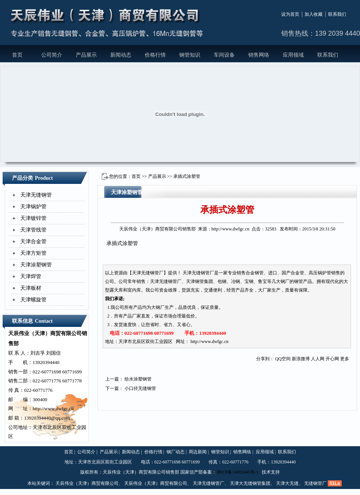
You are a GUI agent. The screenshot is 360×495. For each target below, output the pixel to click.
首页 (17, 55)
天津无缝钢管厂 (208, 483)
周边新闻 (198, 451)
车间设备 (224, 55)
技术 (266, 472)
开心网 (332, 358)
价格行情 (155, 55)
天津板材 (30, 288)
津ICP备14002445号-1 (237, 472)
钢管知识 (189, 55)
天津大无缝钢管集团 (250, 483)
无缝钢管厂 (315, 483)
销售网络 (258, 55)
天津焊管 (30, 276)
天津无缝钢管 (36, 195)
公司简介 (51, 55)
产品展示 (86, 55)
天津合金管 (33, 241)
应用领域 (293, 55)
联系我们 (337, 14)
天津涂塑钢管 (36, 265)
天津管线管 (33, 230)
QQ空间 (283, 358)
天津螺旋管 (33, 299)
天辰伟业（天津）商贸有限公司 (87, 483)
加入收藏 (313, 14)
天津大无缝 (287, 483)
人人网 (317, 358)
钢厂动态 (175, 451)
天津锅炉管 (33, 206)
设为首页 (290, 14)
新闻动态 (120, 55)
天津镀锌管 (33, 218)
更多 (344, 358)
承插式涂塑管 (186, 176)
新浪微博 (301, 358)
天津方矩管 (33, 253)
